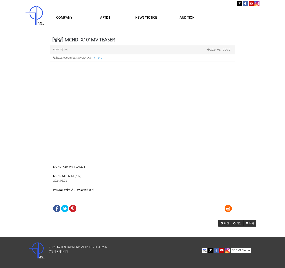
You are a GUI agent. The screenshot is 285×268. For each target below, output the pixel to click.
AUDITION (187, 17)
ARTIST (105, 17)
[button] (224, 223)
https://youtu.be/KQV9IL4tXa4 (77, 58)
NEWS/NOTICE (146, 17)
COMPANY (64, 17)
